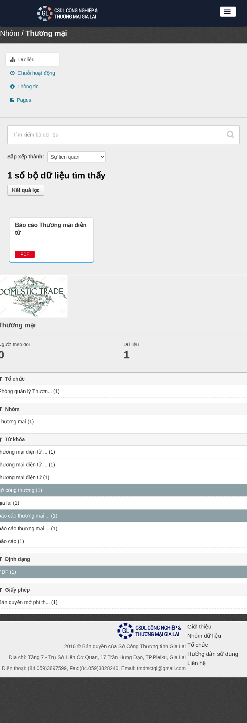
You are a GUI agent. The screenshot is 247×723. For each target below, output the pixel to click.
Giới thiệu (199, 626)
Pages (20, 100)
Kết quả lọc (25, 190)
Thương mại (46, 33)
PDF (24, 254)
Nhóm (9, 33)
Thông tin (24, 86)
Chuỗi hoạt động (32, 73)
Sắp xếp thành (24, 156)
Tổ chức (197, 645)
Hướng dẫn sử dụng (212, 654)
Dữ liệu (22, 59)
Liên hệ (196, 663)
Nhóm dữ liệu (204, 635)
